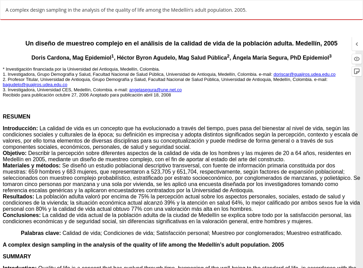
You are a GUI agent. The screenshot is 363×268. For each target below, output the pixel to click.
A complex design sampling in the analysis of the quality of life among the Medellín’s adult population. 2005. (126, 10)
